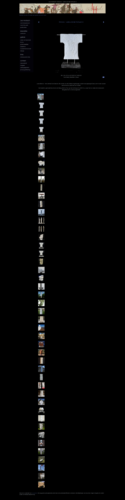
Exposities (23, 31)
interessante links (25, 57)
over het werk (24, 25)
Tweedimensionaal (25, 48)
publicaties (23, 27)
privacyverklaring (25, 69)
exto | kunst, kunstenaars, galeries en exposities (24, 1)
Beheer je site (23, 15)
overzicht (23, 33)
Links (21, 55)
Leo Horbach (52, 2)
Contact (23, 61)
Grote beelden (24, 44)
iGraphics (23, 46)
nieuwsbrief (23, 63)
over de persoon (25, 23)
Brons (22, 42)
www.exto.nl (34, 493)
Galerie (22, 37)
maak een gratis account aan (37, 15)
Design (22, 51)
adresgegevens (24, 67)
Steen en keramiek (25, 40)
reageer (22, 65)
